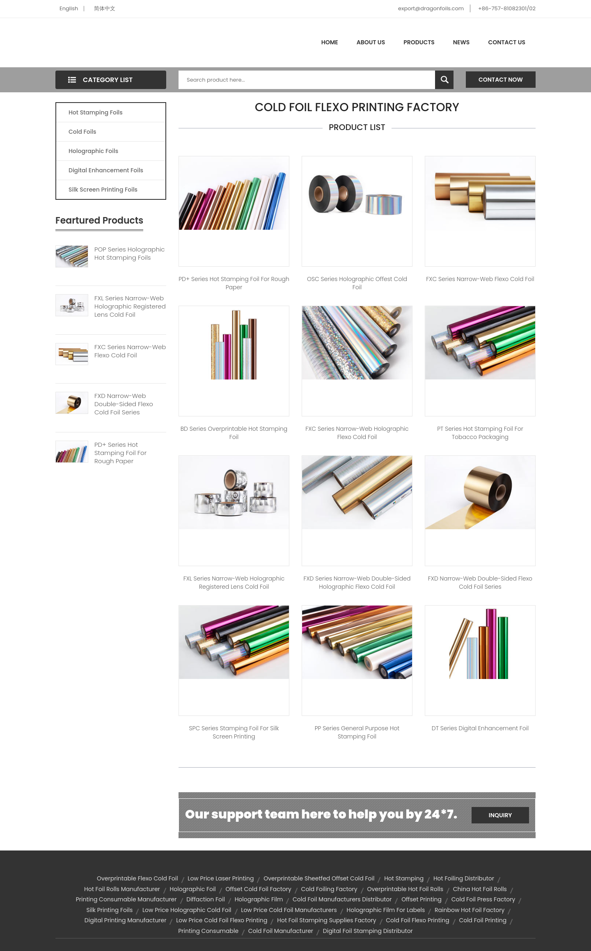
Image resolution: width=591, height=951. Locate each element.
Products (419, 42)
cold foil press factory (483, 899)
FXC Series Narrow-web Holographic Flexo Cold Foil (356, 433)
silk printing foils (110, 910)
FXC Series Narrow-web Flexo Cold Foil (130, 351)
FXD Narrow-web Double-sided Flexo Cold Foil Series (123, 404)
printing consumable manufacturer (126, 899)
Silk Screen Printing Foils (103, 189)
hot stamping (404, 878)
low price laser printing (221, 878)
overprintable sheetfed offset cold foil (318, 878)
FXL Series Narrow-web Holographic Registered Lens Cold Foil (130, 306)
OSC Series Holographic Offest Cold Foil (357, 283)
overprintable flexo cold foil (137, 878)
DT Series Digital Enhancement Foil (480, 728)
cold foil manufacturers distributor (342, 899)
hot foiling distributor (463, 878)
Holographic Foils (93, 151)
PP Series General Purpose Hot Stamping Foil (357, 732)
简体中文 (104, 8)
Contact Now (501, 79)
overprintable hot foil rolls (405, 889)
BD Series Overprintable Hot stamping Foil (234, 433)
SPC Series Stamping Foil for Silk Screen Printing (234, 732)
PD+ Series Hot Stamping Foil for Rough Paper (234, 283)
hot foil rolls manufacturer (122, 889)
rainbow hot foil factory (469, 910)
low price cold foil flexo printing (221, 920)
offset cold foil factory (258, 889)
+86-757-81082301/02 (507, 8)
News (461, 42)
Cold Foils (82, 132)
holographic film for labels (386, 910)
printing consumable (208, 931)
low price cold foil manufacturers (289, 910)
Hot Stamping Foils (96, 112)
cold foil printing (482, 920)
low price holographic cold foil (186, 910)
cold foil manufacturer (280, 931)
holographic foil (193, 889)
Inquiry (500, 815)
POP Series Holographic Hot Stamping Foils (129, 253)
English (69, 8)
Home (329, 42)
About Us (371, 42)
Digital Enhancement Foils (106, 170)
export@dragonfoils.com (431, 8)
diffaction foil (205, 899)
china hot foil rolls (480, 889)
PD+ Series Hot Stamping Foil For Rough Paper (120, 453)
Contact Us (506, 42)
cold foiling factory (329, 889)
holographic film (259, 899)
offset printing (421, 899)
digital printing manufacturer (126, 920)
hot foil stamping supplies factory (326, 920)
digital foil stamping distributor (368, 931)
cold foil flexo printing (417, 920)
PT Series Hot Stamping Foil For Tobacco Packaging (480, 433)
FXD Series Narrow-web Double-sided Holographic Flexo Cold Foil (357, 582)
